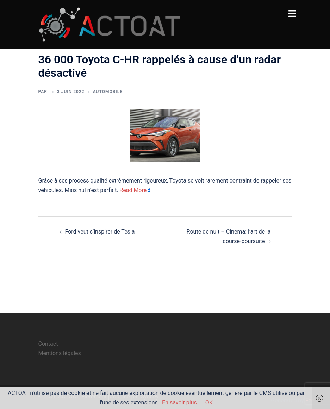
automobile (108, 91)
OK (209, 402)
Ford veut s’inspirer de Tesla (100, 231)
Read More (133, 190)
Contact (48, 343)
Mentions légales (59, 353)
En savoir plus (179, 402)
